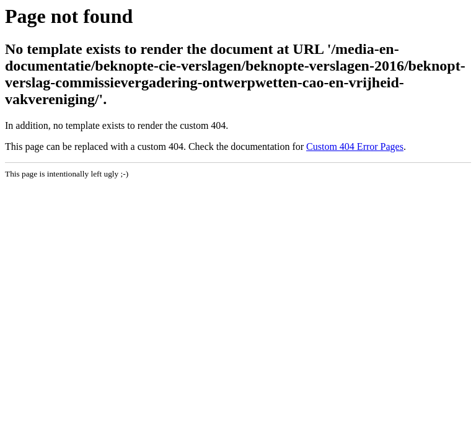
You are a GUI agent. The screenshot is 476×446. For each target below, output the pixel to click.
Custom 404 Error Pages (354, 146)
